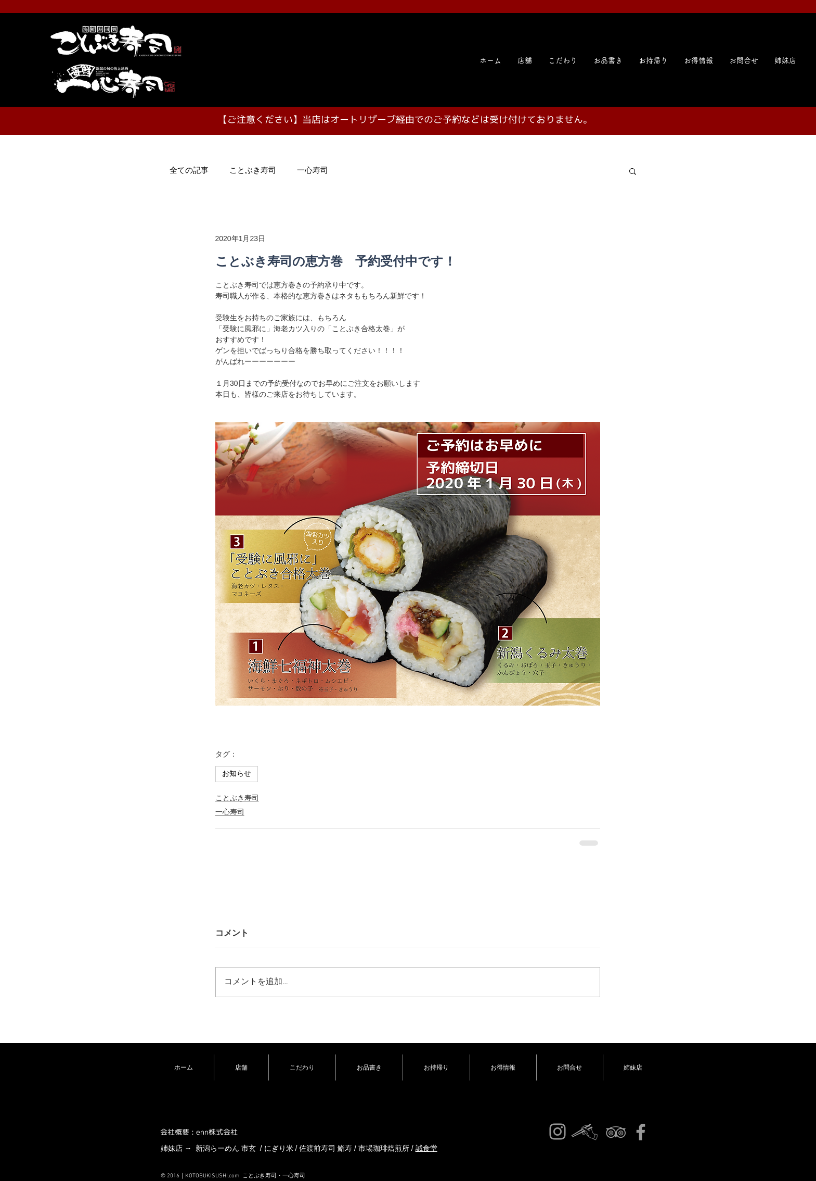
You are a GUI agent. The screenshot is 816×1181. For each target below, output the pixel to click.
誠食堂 (426, 1148)
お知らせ (236, 774)
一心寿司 (312, 170)
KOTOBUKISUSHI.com (212, 1176)
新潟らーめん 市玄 (226, 1148)
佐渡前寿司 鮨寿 (325, 1148)
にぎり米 (278, 1148)
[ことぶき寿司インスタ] (557, 1131)
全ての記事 (189, 170)
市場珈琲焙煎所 (383, 1148)
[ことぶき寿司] (616, 1132)
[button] (785, 60)
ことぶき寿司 (252, 170)
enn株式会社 (217, 1132)
